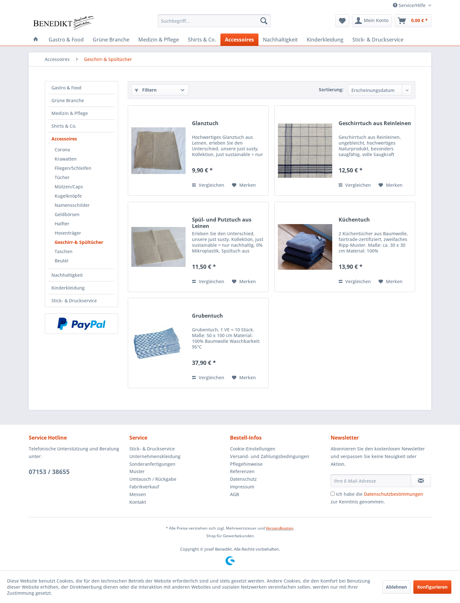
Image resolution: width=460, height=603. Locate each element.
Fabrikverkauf (144, 487)
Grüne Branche (67, 100)
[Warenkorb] (413, 20)
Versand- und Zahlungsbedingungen (269, 456)
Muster (137, 471)
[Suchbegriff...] (214, 20)
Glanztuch (205, 123)
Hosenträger (68, 233)
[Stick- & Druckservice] (378, 40)
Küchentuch (354, 219)
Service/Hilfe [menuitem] (410, 5)
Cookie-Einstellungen (252, 449)
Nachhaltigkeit (67, 275)
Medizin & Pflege (69, 113)
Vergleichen (208, 185)
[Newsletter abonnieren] (421, 480)
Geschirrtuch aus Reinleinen (375, 123)
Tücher (62, 177)
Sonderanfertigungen (152, 464)
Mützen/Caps (69, 187)
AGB (234, 494)
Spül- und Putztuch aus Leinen (221, 222)
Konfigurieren (432, 587)
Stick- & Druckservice (74, 301)
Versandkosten (280, 528)
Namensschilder (72, 205)
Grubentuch (207, 316)
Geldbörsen (67, 214)
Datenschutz (243, 479)
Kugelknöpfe (68, 196)
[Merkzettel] (342, 20)
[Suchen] (264, 20)
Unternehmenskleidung (154, 456)
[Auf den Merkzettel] (244, 185)
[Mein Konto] (372, 20)
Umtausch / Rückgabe (152, 479)
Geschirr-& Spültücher (79, 242)
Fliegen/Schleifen (73, 168)
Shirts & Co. (63, 126)
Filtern (146, 90)
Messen (137, 494)
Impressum (242, 487)
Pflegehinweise (246, 464)
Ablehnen (396, 587)
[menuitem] (214, 20)
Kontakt (137, 502)
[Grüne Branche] (111, 40)
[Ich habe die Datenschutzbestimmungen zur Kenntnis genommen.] (333, 494)
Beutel (61, 261)
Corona (62, 150)
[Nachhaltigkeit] (280, 40)
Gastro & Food (66, 88)
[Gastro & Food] (66, 40)
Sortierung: (331, 90)
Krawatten (66, 159)
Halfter (62, 224)
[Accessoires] (239, 40)
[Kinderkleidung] (325, 40)
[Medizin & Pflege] (158, 40)
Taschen (64, 251)
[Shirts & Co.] (201, 40)
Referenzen (242, 471)
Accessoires (64, 139)
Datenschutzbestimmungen (393, 494)
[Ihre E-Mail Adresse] (371, 480)
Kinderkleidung (68, 288)
